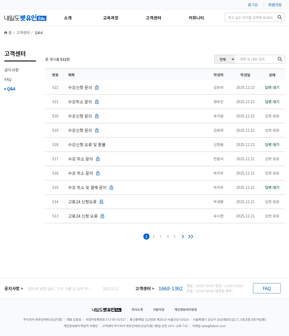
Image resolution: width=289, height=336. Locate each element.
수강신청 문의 (80, 87)
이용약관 (158, 309)
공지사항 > (13, 288)
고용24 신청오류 (82, 201)
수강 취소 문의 (80, 159)
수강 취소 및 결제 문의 (87, 187)
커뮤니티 (196, 18)
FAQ (7, 79)
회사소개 (137, 309)
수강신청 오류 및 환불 (87, 144)
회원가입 (275, 4)
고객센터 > (144, 288)
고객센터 (153, 18)
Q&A (39, 32)
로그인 (253, 4)
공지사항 (11, 69)
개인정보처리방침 (185, 309)
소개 (68, 18)
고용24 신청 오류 (83, 216)
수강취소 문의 (80, 101)
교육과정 (110, 18)
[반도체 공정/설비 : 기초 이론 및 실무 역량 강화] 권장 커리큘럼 (61, 288)
